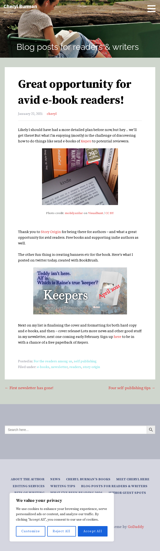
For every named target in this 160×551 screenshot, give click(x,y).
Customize (30, 531)
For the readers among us (53, 361)
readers (75, 367)
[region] (61, 517)
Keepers (86, 140)
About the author (27, 479)
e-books (43, 367)
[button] (153, 8)
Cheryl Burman (20, 6)
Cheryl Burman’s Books (88, 479)
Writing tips (62, 486)
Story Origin (51, 231)
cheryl (52, 114)
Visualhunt (95, 213)
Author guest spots (127, 493)
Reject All (61, 531)
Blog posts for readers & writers (114, 486)
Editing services (29, 486)
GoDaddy (136, 526)
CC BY (109, 213)
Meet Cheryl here (132, 479)
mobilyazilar (74, 213)
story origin (91, 367)
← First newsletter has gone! (29, 388)
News (55, 479)
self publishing (85, 361)
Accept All (92, 531)
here (117, 336)
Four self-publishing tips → (131, 388)
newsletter (59, 367)
